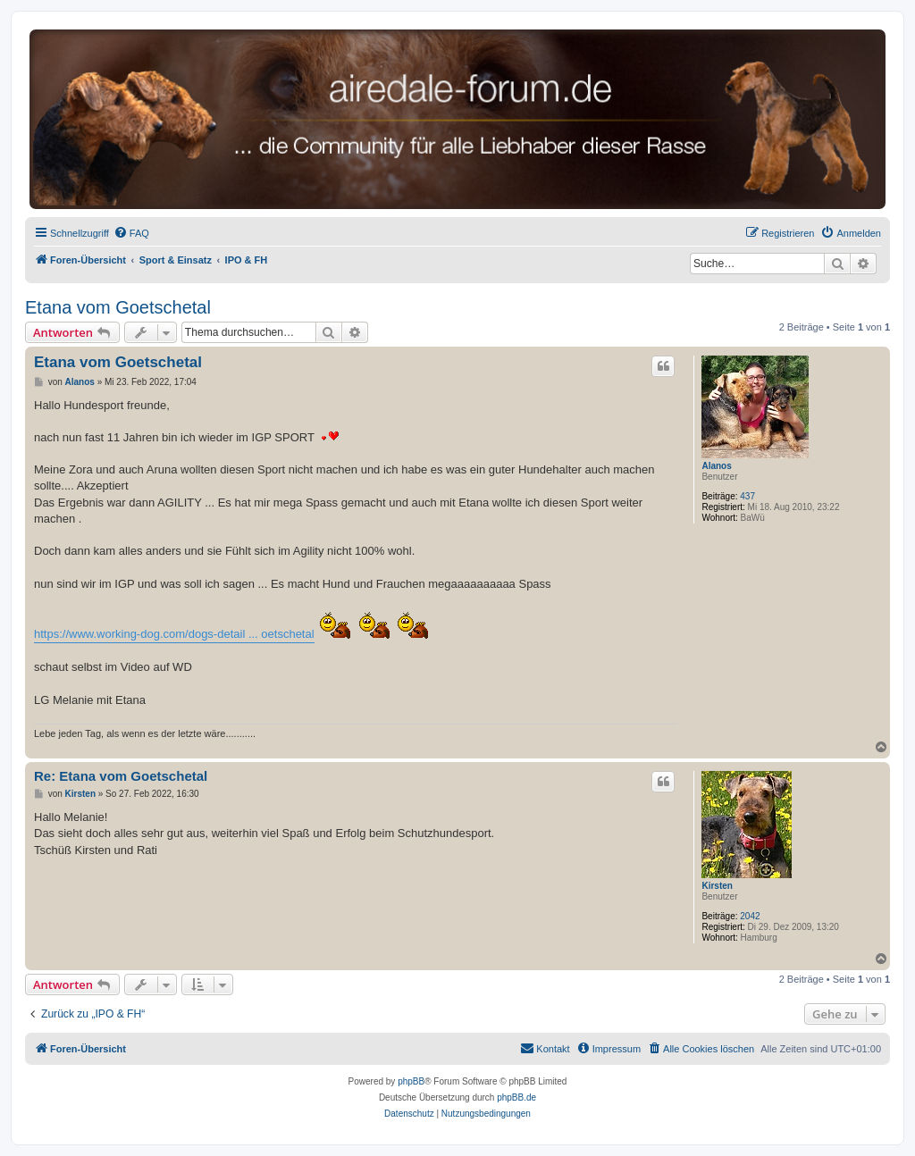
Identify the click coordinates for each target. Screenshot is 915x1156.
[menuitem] (131, 233)
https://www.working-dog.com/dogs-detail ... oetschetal (174, 634)
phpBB (411, 1081)
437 (747, 496)
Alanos (716, 466)
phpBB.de (516, 1097)
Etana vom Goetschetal (118, 307)
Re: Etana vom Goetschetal (120, 775)
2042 (750, 916)
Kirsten (716, 886)
